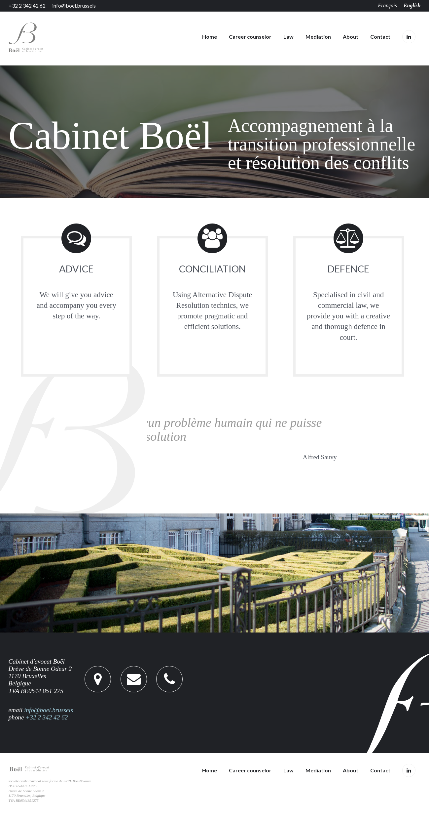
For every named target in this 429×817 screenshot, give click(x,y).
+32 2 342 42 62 (27, 6)
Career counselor (250, 37)
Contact (380, 37)
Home (209, 37)
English (412, 5)
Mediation (318, 37)
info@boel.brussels (74, 6)
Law (288, 37)
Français (387, 5)
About (350, 37)
